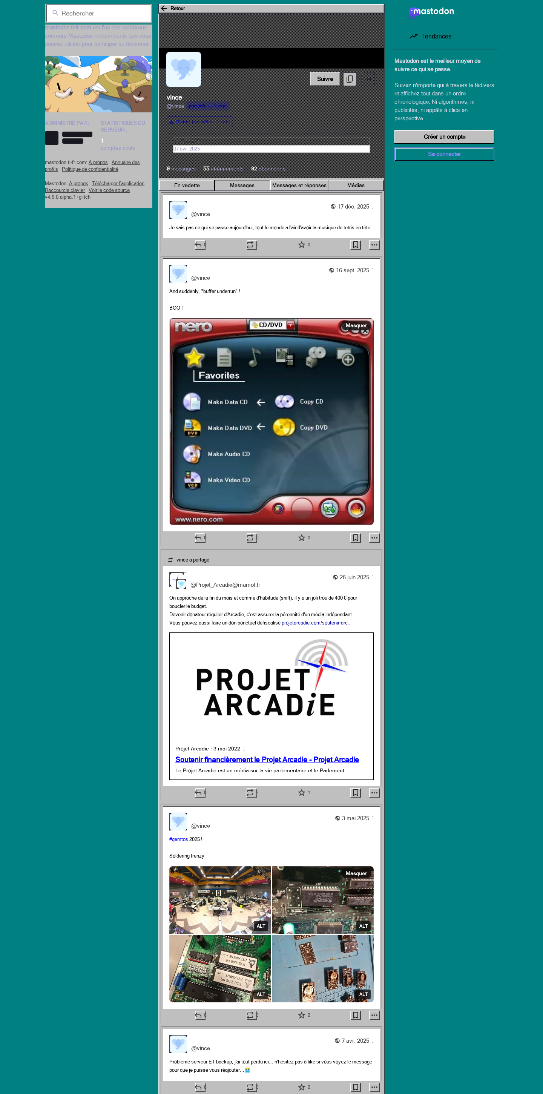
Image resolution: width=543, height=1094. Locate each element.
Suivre (325, 79)
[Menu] (368, 79)
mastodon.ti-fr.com (208, 106)
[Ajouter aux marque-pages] (355, 245)
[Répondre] (200, 245)
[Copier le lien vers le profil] (350, 79)
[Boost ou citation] (252, 245)
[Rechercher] (98, 13)
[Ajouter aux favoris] (304, 245)
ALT (261, 926)
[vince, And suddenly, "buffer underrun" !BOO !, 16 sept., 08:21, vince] (271, 401)
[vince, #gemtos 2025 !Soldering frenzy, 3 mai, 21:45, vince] (271, 913)
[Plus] (374, 245)
